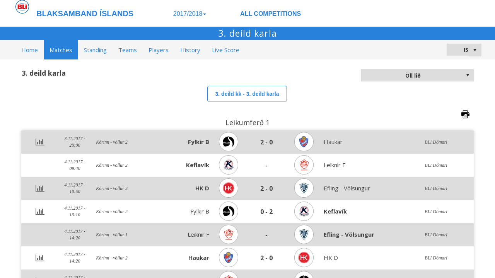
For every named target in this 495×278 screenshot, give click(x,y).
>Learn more (329, 270)
